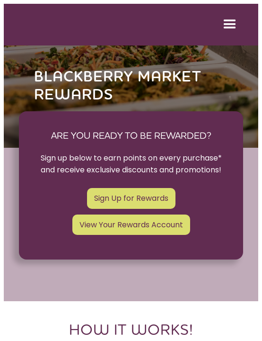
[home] (110, 24)
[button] (228, 24)
